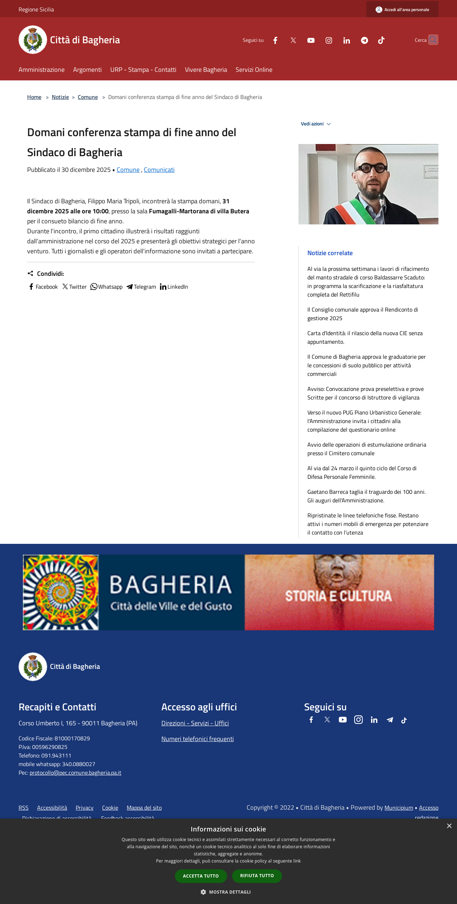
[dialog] (228, 861)
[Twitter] (279, 39)
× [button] (449, 826)
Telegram (140, 286)
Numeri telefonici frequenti (197, 739)
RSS (24, 807)
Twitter (74, 286)
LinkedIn (173, 286)
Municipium (399, 807)
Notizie (60, 97)
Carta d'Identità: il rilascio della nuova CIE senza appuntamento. (365, 337)
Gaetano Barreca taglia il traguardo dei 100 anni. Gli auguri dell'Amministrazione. (366, 496)
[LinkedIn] (333, 39)
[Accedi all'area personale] (402, 9)
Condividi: (45, 274)
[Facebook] (261, 39)
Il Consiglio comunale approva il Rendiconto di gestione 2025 (362, 313)
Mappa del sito (144, 807)
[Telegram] (350, 39)
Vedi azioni (317, 124)
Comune (88, 97)
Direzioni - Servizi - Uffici (195, 723)
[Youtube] (297, 39)
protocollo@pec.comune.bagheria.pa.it (75, 772)
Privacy (85, 807)
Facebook (42, 286)
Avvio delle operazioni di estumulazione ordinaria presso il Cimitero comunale (366, 448)
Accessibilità (52, 807)
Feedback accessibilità (127, 818)
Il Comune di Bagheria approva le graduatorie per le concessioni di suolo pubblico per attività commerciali (366, 365)
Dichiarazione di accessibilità (56, 818)
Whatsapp (106, 286)
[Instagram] (315, 39)
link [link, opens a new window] (297, 861)
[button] (228, 891)
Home (34, 97)
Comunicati (159, 169)
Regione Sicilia (36, 9)
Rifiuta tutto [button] (257, 876)
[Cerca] (429, 39)
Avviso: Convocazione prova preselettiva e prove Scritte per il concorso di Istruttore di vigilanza (365, 393)
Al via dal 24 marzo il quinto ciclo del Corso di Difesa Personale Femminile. (362, 472)
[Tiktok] (367, 39)
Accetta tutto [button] (201, 876)
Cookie (110, 807)
